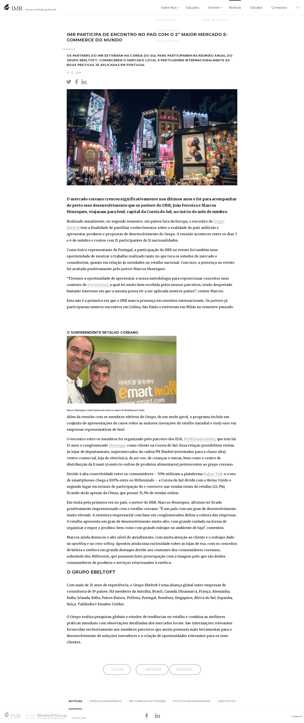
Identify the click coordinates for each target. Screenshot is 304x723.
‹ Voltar (117, 669)
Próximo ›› (185, 669)
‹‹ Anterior (152, 669)
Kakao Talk (213, 474)
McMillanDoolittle (199, 439)
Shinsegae (117, 445)
